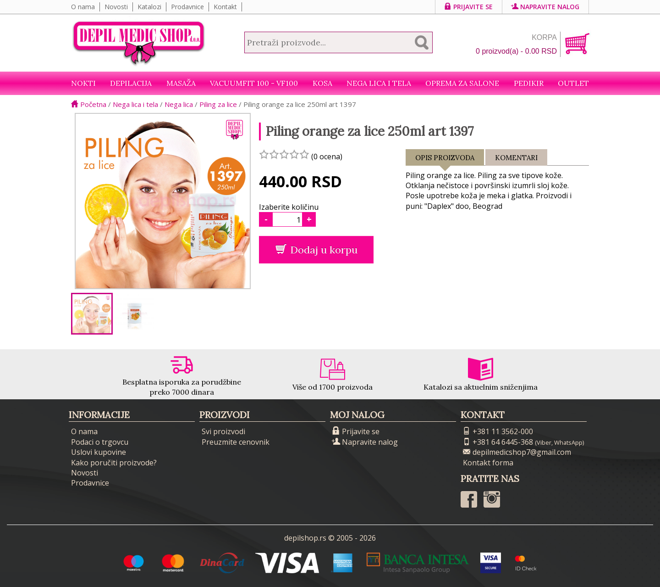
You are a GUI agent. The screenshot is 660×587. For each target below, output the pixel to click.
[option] (92, 314)
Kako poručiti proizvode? (114, 463)
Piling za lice (218, 104)
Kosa (322, 83)
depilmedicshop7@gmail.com (517, 452)
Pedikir (529, 83)
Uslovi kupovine (98, 452)
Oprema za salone (462, 83)
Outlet (573, 83)
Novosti (116, 6)
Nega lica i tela (378, 83)
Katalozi (149, 6)
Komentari (516, 157)
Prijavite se (469, 6)
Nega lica (179, 104)
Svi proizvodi (223, 431)
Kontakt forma (488, 463)
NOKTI (83, 83)
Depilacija (131, 83)
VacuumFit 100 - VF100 (254, 83)
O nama (83, 6)
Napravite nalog (545, 6)
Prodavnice (187, 6)
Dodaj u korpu (316, 249)
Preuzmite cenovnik (236, 442)
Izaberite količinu (289, 207)
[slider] (284, 154)
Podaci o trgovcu (99, 442)
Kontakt (225, 6)
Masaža (181, 83)
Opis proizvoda (444, 159)
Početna (88, 104)
